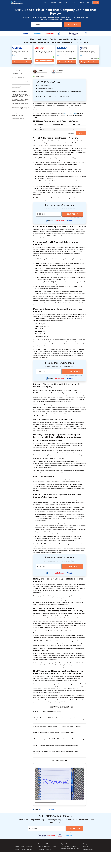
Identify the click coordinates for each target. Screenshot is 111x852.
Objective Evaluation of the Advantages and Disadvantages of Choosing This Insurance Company (20, 109)
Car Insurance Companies (46, 809)
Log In (96, 2)
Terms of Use (77, 28)
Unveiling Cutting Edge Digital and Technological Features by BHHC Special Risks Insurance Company (21, 95)
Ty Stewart (59, 72)
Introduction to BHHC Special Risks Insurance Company (19, 78)
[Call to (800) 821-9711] (85, 2)
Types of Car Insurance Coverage (47, 846)
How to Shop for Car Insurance (23, 846)
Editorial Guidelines (88, 849)
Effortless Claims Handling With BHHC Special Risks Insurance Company (20, 90)
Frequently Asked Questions (18, 118)
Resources (62, 2)
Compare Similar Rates (22, 62)
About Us (85, 846)
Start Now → (81, 133)
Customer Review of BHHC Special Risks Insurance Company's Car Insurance (21, 100)
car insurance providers (70, 113)
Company (86, 844)
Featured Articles (43, 844)
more (13, 55)
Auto (45, 2)
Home (36, 809)
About (74, 2)
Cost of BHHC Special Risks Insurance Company (20, 74)
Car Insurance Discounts (44, 849)
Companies (53, 2)
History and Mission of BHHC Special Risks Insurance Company (20, 104)
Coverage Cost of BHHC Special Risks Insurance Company (20, 82)
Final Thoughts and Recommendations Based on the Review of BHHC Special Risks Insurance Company (20, 114)
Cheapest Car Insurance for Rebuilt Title (70, 849)
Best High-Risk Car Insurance (68, 846)
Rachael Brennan (42, 72)
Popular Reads (65, 844)
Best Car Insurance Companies (23, 849)
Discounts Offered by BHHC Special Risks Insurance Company (21, 86)
